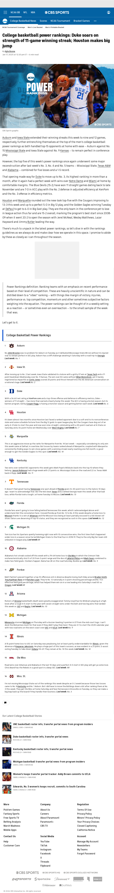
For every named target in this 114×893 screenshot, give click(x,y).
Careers (44, 813)
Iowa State (23, 137)
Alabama (13, 170)
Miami (93, 181)
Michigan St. (23, 527)
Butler (31, 222)
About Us (45, 809)
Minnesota (9, 622)
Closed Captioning (87, 825)
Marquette (24, 200)
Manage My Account (87, 841)
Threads (44, 861)
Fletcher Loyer (33, 579)
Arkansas (34, 515)
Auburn (6, 137)
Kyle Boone (10, 51)
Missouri (8, 515)
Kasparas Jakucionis (24, 646)
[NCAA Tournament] (60, 21)
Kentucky (22, 460)
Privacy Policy (84, 813)
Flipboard (45, 865)
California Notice (86, 830)
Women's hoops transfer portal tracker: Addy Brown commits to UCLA (51, 774)
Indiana (35, 649)
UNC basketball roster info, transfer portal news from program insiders (53, 724)
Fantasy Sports (11, 813)
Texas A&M (104, 165)
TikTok (43, 845)
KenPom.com (35, 398)
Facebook (45, 853)
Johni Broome (14, 353)
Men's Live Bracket (35, 27)
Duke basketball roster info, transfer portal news (40, 736)
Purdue (20, 569)
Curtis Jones (34, 379)
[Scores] (43, 21)
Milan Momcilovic (84, 377)
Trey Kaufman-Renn (13, 579)
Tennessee (22, 481)
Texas (54, 491)
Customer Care (12, 845)
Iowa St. (21, 367)
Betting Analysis (12, 821)
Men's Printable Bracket (54, 27)
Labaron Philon (73, 558)
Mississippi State (15, 150)
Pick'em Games (12, 809)
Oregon (8, 585)
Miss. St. (21, 676)
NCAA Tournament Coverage (13, 27)
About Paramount (49, 817)
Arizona (21, 593)
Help (6, 841)
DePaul (9, 209)
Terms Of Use (84, 809)
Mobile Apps (10, 830)
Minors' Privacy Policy (88, 817)
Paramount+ (47, 821)
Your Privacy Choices (88, 821)
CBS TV (44, 825)
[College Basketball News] (23, 21)
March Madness (12, 825)
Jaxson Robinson (19, 470)
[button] (95, 21)
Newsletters (83, 845)
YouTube (44, 841)
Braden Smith (101, 577)
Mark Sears (89, 558)
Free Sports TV (11, 817)
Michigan (21, 615)
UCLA (55, 627)
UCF (18, 606)
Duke (38, 176)
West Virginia (58, 428)
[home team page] (11, 345)
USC (46, 627)
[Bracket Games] (82, 21)
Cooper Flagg (32, 403)
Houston (7, 200)
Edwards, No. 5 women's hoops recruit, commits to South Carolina (49, 786)
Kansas (64, 150)
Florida (61, 489)
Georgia (101, 355)
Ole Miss (72, 555)
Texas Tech (92, 374)
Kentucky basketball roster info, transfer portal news (43, 749)
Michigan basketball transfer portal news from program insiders (49, 761)
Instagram (45, 849)
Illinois (20, 636)
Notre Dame (76, 181)
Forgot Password (86, 853)
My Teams (82, 849)
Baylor (28, 606)
